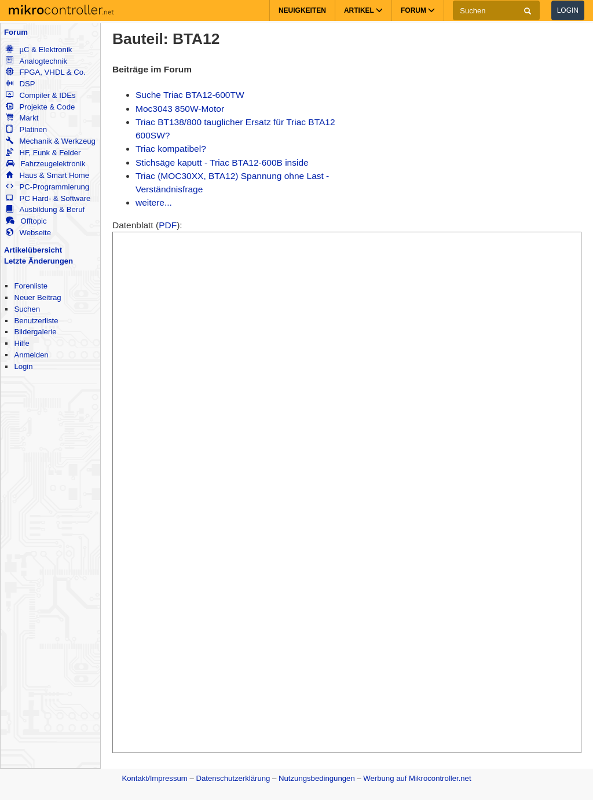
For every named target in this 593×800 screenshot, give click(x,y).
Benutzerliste (36, 320)
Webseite (28, 232)
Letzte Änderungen (38, 261)
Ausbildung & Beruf (45, 209)
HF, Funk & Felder (43, 152)
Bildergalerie (35, 331)
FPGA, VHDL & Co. (45, 72)
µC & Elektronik (39, 49)
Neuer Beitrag (37, 297)
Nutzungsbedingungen (317, 778)
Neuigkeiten (302, 10)
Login (568, 10)
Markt (22, 118)
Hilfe (21, 343)
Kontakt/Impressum (154, 778)
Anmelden (31, 354)
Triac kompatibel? (171, 149)
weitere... (154, 202)
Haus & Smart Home (47, 175)
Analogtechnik (36, 61)
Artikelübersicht (33, 250)
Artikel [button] (363, 10)
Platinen (26, 129)
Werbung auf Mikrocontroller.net (417, 778)
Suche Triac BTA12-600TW (190, 95)
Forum (16, 32)
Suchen (27, 309)
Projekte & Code (40, 107)
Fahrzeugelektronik (45, 163)
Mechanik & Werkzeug (50, 141)
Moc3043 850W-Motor (180, 109)
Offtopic (26, 221)
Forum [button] (418, 10)
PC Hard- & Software (48, 198)
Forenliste (30, 286)
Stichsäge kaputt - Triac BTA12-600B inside (222, 162)
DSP (20, 83)
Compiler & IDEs (40, 95)
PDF (168, 225)
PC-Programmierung (47, 186)
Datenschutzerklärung (233, 778)
